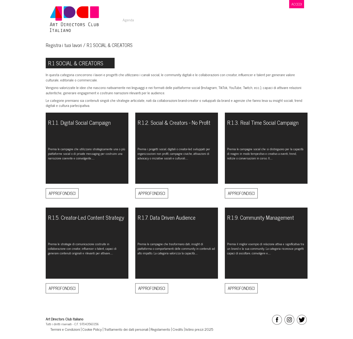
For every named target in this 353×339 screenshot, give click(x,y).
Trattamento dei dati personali (126, 329)
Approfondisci (62, 193)
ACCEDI (296, 4)
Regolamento (160, 329)
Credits (177, 329)
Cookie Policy (92, 329)
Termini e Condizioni (65, 329)
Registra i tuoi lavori (64, 45)
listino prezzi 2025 (199, 329)
